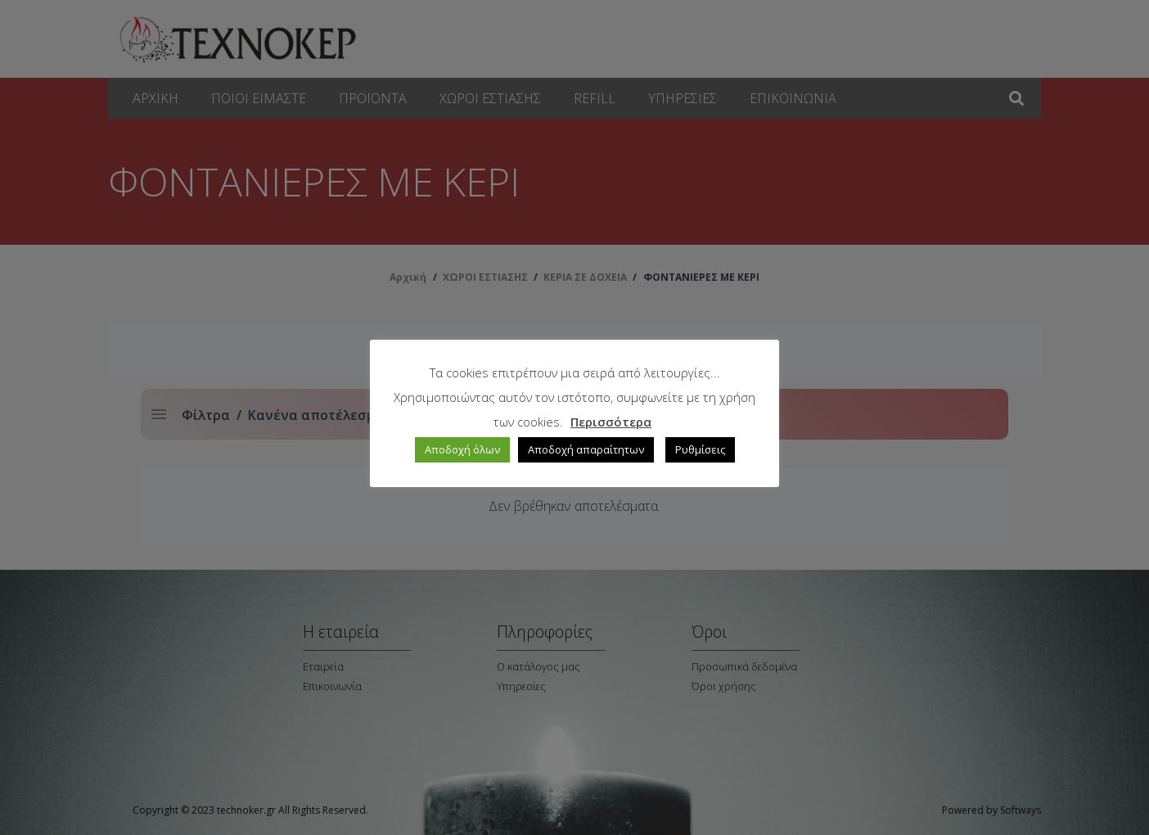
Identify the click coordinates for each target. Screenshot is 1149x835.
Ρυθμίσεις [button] (700, 449)
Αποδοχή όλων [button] (462, 449)
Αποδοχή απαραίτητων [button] (586, 449)
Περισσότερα (610, 421)
